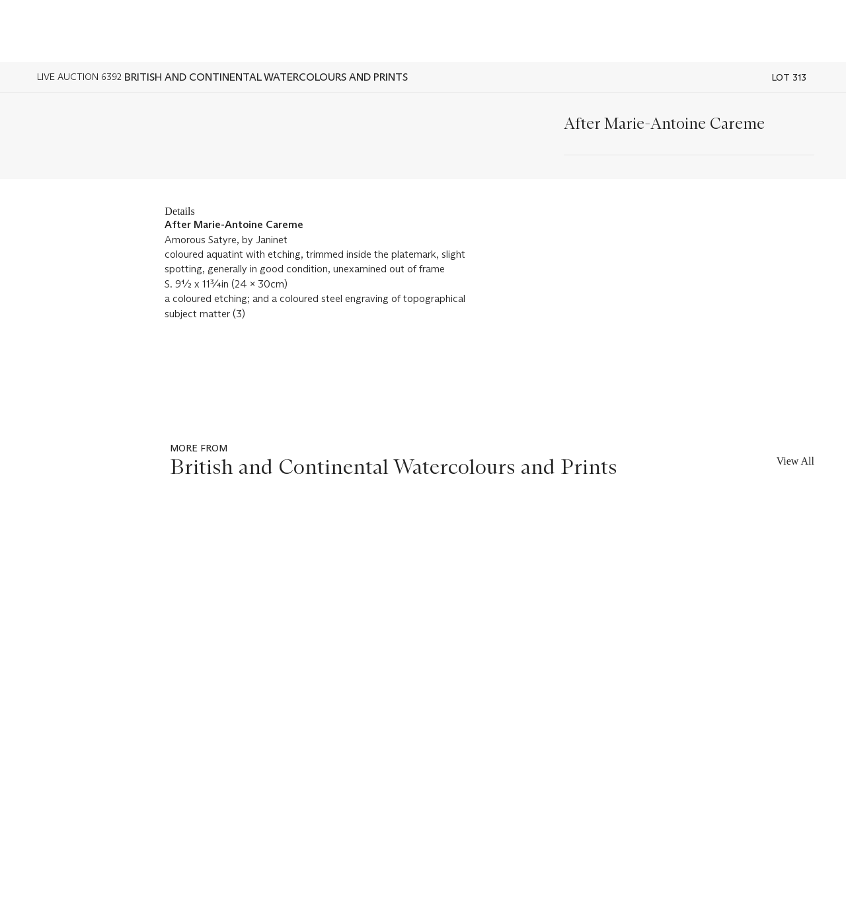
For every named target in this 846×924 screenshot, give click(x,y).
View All (795, 461)
